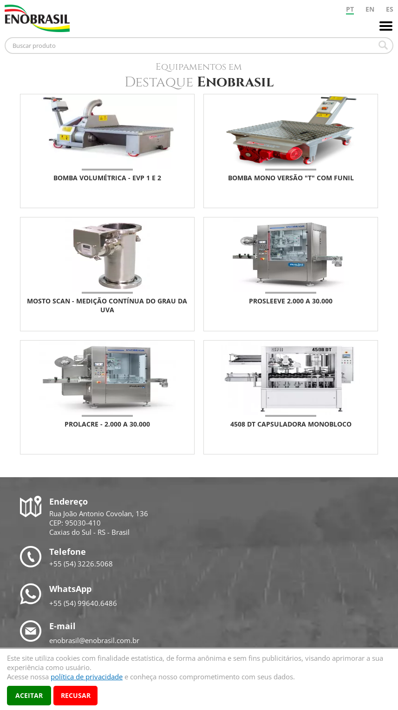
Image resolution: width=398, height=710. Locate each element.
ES (389, 9)
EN (369, 9)
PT (350, 9)
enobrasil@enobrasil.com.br (94, 640)
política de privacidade (87, 676)
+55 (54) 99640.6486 (83, 603)
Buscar (383, 45)
